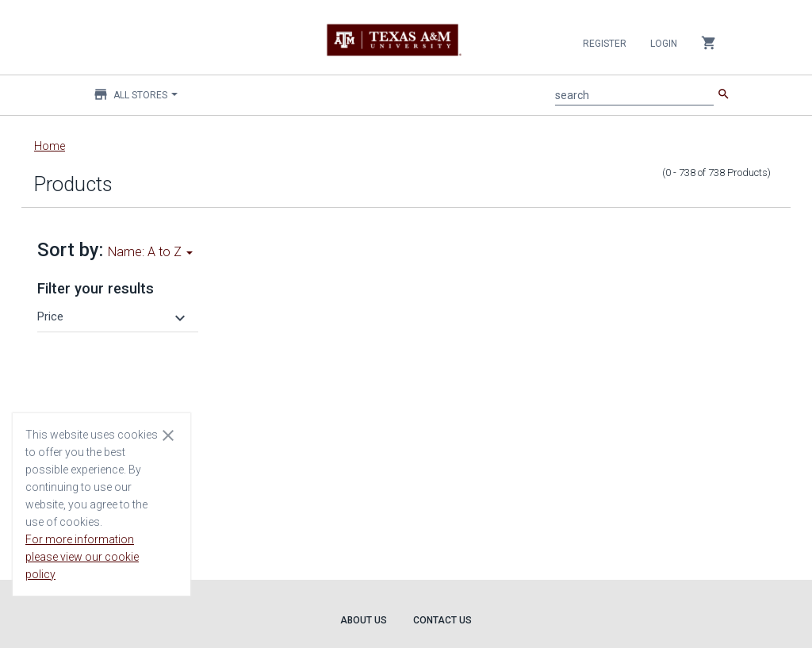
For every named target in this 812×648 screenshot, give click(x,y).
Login (663, 43)
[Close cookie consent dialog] (168, 434)
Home (49, 146)
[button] (113, 316)
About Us (363, 620)
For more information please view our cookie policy (82, 557)
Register (604, 43)
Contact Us (442, 620)
